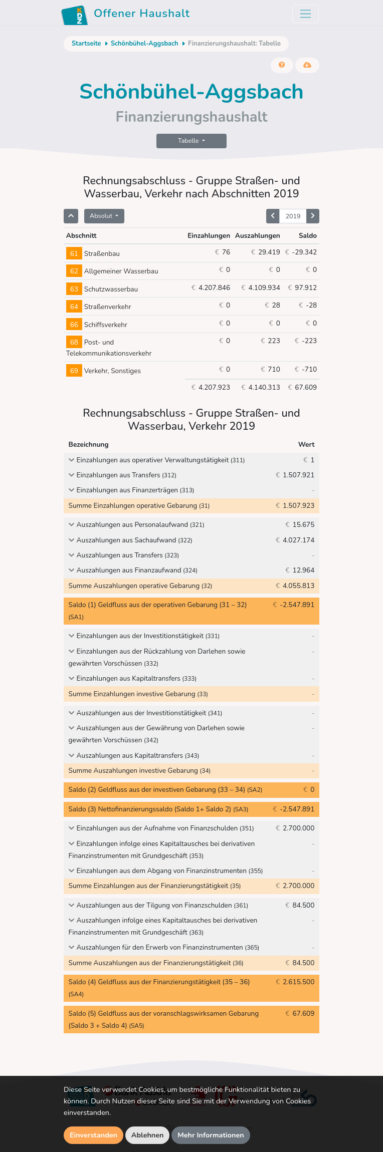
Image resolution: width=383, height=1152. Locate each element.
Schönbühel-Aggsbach (144, 43)
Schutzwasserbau (102, 289)
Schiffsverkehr (96, 325)
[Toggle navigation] (305, 14)
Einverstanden (93, 1135)
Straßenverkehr (98, 307)
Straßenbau (93, 253)
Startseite (86, 43)
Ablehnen (147, 1135)
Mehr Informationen (210, 1135)
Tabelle (189, 140)
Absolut (102, 215)
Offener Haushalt (125, 15)
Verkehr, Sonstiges (103, 371)
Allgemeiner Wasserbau (112, 271)
